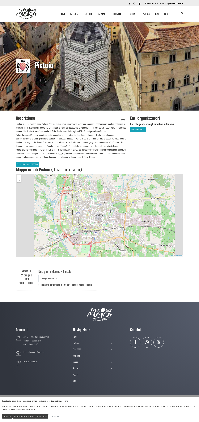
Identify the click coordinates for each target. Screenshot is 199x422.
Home (63, 14)
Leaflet (172, 256)
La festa (74, 14)
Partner (146, 14)
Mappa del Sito (152, 3)
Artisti (88, 14)
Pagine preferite (176, 3)
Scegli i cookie (42, 416)
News (157, 14)
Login (162, 3)
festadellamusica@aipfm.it (33, 352)
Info (166, 14)
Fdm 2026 (101, 14)
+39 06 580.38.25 (30, 361)
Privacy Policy (54, 416)
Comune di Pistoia (138, 129)
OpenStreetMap (179, 256)
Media (132, 14)
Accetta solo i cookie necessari (24, 416)
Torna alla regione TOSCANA (27, 164)
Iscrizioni (117, 14)
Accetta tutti (7, 416)
